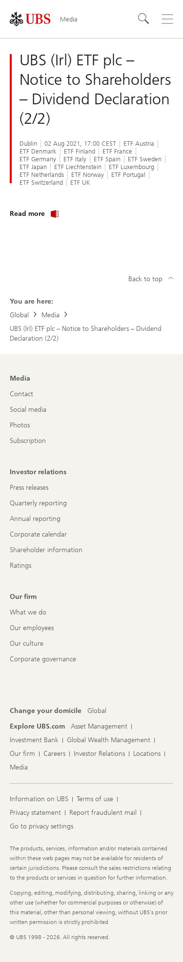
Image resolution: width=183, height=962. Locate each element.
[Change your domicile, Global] (96, 711)
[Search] (144, 19)
